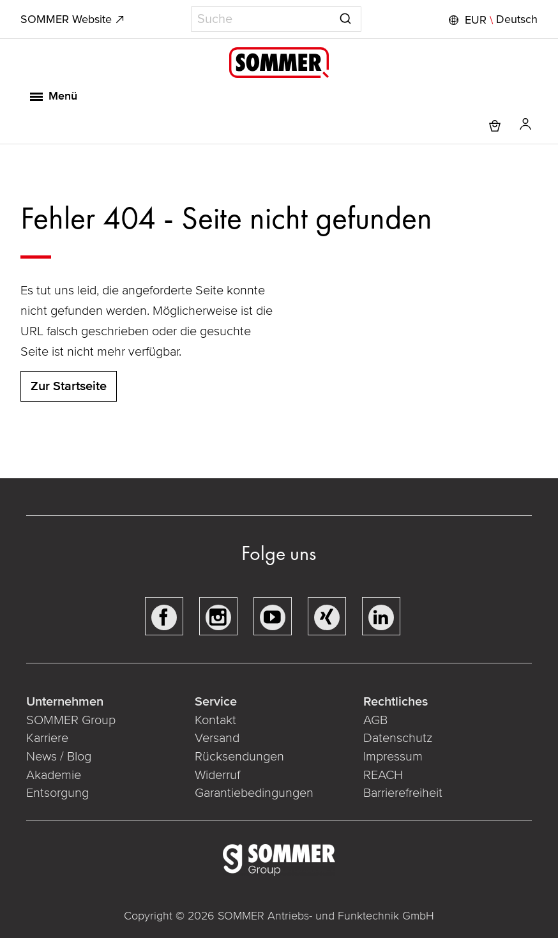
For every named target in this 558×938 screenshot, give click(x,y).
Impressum (393, 756)
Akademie (55, 775)
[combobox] (276, 19)
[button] (492, 20)
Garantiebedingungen (254, 793)
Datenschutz (397, 738)
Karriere (47, 738)
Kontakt (215, 720)
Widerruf (217, 775)
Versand (217, 738)
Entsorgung (57, 793)
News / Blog (58, 756)
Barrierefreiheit (404, 793)
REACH (384, 775)
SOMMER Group (71, 720)
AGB (375, 720)
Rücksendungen (239, 756)
